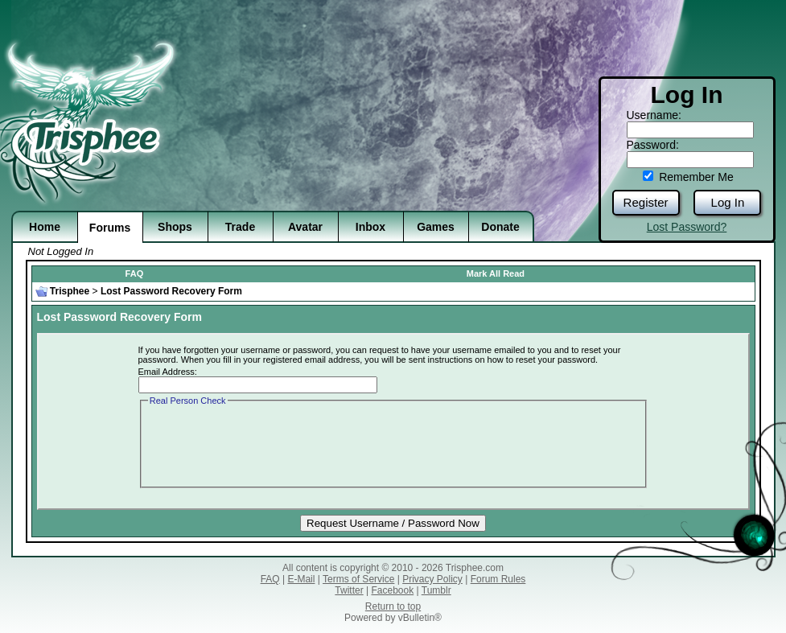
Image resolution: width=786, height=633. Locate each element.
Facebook (392, 590)
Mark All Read (496, 273)
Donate (500, 226)
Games (436, 226)
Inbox (370, 226)
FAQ (135, 273)
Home (44, 226)
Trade (240, 226)
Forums (109, 227)
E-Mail (301, 579)
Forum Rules (498, 579)
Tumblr (436, 590)
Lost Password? (687, 226)
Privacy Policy (432, 579)
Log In (728, 202)
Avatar (305, 226)
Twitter (349, 590)
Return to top (393, 606)
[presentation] (270, 440)
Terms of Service (358, 579)
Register (646, 202)
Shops (175, 226)
